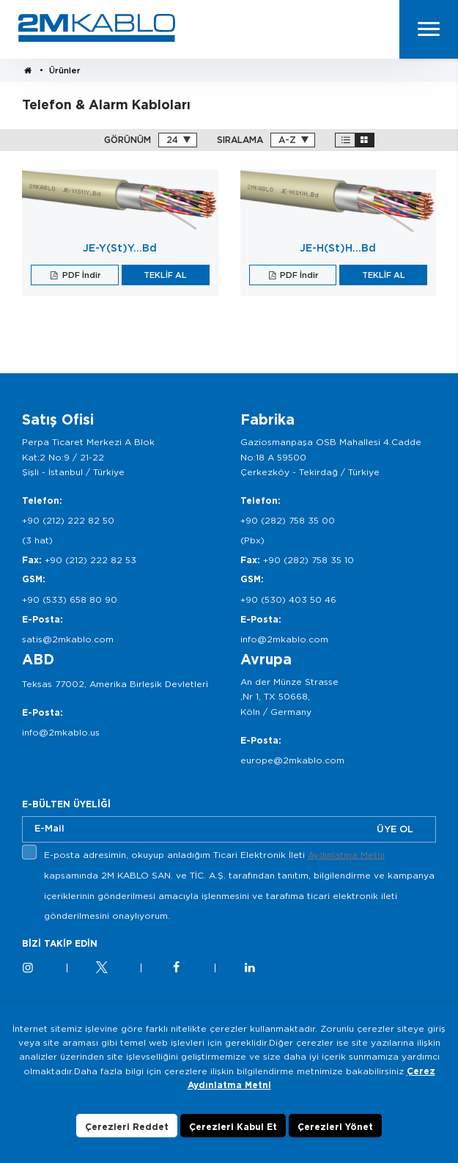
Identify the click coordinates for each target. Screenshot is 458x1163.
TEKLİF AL (165, 275)
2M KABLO (96, 28)
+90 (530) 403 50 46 (288, 599)
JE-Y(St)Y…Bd (120, 248)
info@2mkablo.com (284, 639)
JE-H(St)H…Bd (338, 248)
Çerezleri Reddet (127, 1142)
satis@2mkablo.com (68, 639)
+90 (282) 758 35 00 (287, 520)
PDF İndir (80, 275)
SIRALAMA (240, 140)
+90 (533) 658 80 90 (69, 599)
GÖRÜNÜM (127, 140)
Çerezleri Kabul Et (233, 1142)
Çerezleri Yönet (335, 1142)
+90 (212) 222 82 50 (68, 520)
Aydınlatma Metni (346, 854)
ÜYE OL (395, 828)
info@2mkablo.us (61, 732)
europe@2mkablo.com (292, 760)
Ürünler (65, 70)
